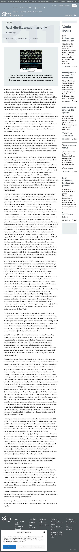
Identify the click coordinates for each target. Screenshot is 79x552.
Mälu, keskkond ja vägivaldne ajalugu (69, 110)
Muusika (15, 12)
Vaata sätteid (38, 547)
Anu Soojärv (68, 168)
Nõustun (9, 547)
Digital (73, 549)
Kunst (43, 8)
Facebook (18, 529)
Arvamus (15, 8)
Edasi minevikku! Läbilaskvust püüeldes (68, 182)
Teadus (35, 12)
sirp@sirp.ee (19, 526)
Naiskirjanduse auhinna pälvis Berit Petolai (69, 75)
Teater (29, 12)
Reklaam (60, 5)
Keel (40, 12)
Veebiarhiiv (68, 16)
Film (30, 8)
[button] (44, 532)
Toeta (74, 5)
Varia (21, 16)
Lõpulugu (16, 16)
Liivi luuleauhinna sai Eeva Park (68, 38)
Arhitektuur (23, 8)
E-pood (54, 5)
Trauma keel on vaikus (69, 146)
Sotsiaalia (23, 12)
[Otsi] (75, 15)
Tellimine (67, 5)
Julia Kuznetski (67, 136)
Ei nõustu (24, 547)
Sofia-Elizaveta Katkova (67, 215)
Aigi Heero (68, 133)
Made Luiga (12, 33)
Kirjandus (36, 8)
